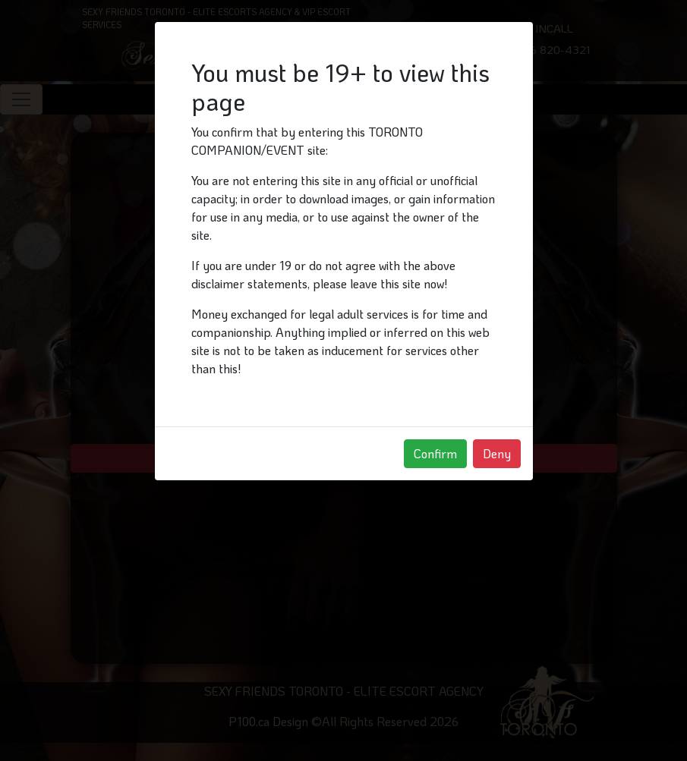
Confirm (435, 453)
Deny (497, 453)
